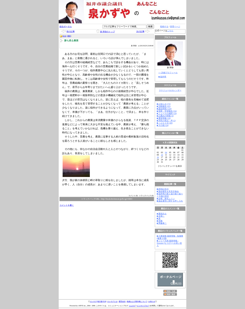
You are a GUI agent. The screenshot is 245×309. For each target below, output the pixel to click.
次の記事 (140, 31)
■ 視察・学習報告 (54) (167, 111)
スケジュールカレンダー (170, 90)
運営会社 (122, 301)
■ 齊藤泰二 (162, 223)
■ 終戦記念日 (163, 189)
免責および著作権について (137, 301)
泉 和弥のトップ (107, 31)
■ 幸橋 (159, 221)
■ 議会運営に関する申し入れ (170, 201)
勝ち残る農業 (71, 40)
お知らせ (151, 301)
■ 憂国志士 (162, 214)
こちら (170, 30)
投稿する (164, 26)
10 (162, 155)
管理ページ (175, 26)
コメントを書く (67, 205)
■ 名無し (161, 216)
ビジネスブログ (143, 306)
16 (158, 157)
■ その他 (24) (162, 125)
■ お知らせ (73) (163, 104)
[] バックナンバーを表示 (170, 166)
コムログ (132, 306)
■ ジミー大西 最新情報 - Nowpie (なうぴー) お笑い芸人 (169, 243)
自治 (64, 36)
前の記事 (71, 31)
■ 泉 (158, 218)
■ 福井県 (162, 77)
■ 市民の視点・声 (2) (166, 120)
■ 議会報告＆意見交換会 (168, 191)
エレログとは (112, 301)
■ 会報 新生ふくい (166, 198)
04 (166, 152)
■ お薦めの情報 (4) (165, 116)
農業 (69, 36)
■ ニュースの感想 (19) (167, 113)
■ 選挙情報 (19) (163, 118)
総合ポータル (66, 26)
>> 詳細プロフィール (168, 72)
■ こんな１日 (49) (165, 123)
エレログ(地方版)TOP (98, 301)
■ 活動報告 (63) (163, 106)
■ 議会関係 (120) (164, 109)
